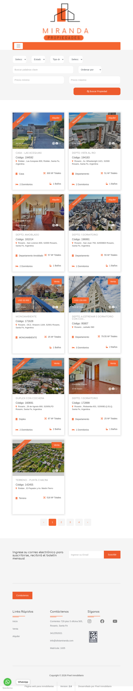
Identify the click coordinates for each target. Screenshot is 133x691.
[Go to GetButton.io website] (8, 688)
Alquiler (16, 636)
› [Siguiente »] (87, 522)
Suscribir (112, 554)
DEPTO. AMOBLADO (27, 237)
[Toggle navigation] (18, 46)
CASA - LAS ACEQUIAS (29, 155)
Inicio (15, 621)
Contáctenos (22, 595)
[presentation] (92, 565)
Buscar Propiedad (97, 91)
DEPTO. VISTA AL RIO (84, 155)
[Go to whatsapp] (7, 682)
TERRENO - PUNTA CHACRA (32, 482)
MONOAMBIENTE (26, 318)
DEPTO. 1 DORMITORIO (85, 237)
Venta (15, 629)
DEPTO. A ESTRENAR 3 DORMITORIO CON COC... (92, 319)
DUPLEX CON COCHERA (30, 400)
